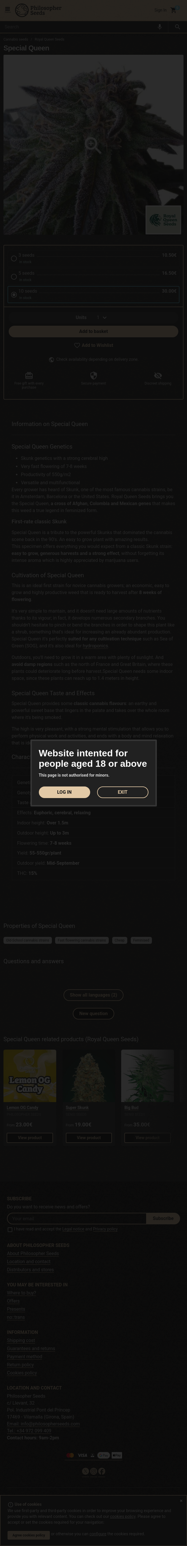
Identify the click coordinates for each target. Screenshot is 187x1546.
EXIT (123, 792)
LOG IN (64, 792)
